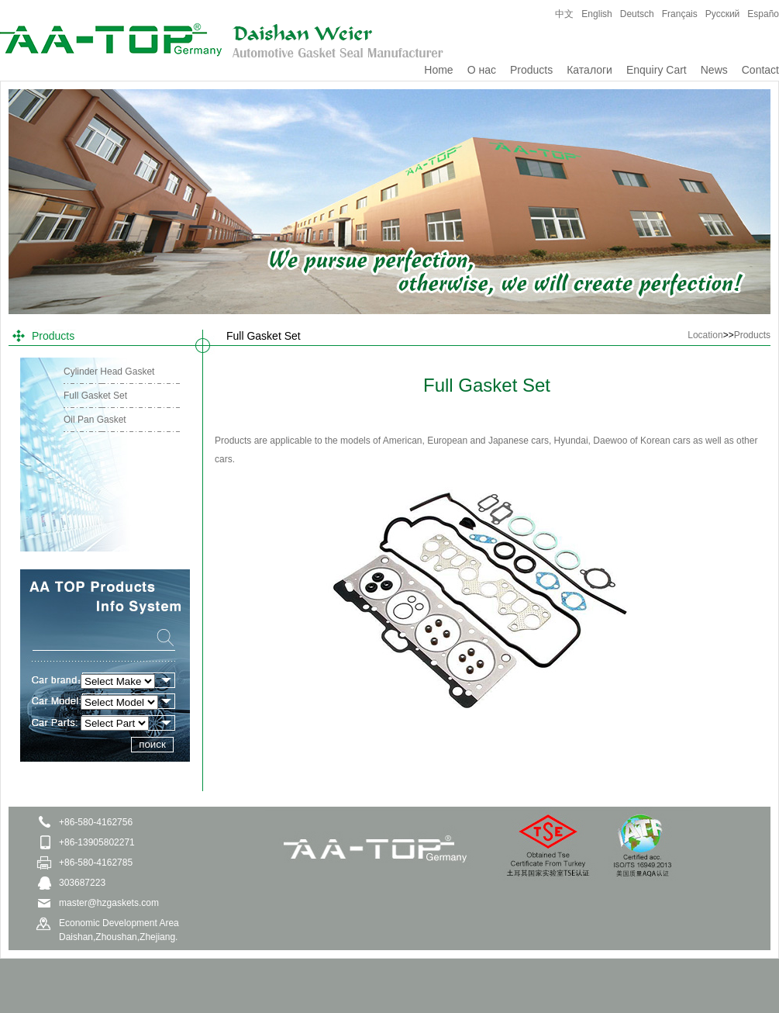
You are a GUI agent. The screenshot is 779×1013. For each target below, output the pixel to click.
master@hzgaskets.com (109, 902)
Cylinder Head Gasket (109, 371)
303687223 (82, 882)
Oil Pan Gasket (95, 419)
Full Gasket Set (95, 395)
